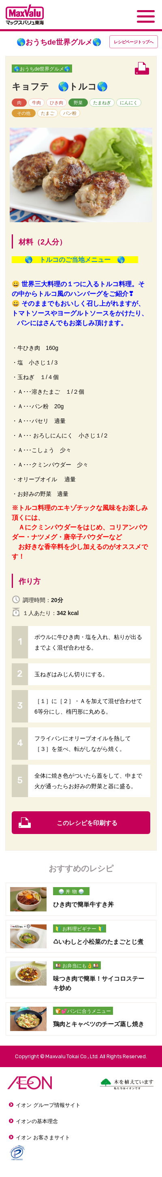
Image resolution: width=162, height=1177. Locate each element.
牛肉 (36, 102)
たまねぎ (102, 102)
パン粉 (70, 113)
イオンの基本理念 (37, 1121)
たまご (47, 113)
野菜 (78, 102)
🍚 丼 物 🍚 (71, 891)
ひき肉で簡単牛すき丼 (83, 904)
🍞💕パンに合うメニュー (83, 1011)
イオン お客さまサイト (43, 1137)
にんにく (129, 102)
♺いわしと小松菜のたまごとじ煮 (98, 941)
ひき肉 (56, 102)
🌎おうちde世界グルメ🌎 (42, 69)
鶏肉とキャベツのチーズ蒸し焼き (98, 1023)
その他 (23, 113)
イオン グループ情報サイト (48, 1105)
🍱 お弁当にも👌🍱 (77, 966)
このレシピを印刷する (87, 822)
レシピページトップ (133, 42)
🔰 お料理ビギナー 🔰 (79, 929)
